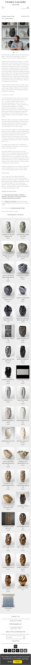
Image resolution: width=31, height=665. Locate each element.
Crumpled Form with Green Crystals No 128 (8, 235)
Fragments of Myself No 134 (22, 401)
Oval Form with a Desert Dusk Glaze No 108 (8, 507)
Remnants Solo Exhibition (12, 195)
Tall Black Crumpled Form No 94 (8, 380)
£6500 (23, 383)
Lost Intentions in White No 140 (23, 380)
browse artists (25, 16)
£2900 (8, 383)
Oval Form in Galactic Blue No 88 (23, 298)
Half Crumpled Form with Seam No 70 (8, 360)
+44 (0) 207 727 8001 (15, 621)
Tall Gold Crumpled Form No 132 (23, 568)
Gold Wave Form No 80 (22, 588)
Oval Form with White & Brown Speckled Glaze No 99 (8, 463)
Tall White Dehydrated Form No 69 (8, 421)
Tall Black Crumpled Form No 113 (23, 360)
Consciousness (8, 608)
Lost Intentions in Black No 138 (8, 339)
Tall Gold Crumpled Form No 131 (8, 588)
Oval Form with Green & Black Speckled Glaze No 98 (8, 277)
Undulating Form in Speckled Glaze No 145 (22, 462)
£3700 (23, 530)
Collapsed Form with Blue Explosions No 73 (8, 298)
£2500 (8, 281)
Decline (10, 661)
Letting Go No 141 (8, 400)
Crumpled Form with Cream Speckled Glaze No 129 (8, 485)
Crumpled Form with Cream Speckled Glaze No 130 (23, 485)
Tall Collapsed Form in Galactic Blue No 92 (8, 319)
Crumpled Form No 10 (23, 506)
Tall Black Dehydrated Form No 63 (23, 339)
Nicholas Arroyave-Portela (18, 208)
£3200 (8, 238)
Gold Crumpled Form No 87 (8, 547)
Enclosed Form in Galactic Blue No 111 (23, 276)
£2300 (8, 301)
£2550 (23, 322)
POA (8, 258)
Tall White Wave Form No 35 (8, 441)
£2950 (23, 279)
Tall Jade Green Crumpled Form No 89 (23, 235)
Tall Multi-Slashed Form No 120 (23, 421)
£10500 (8, 530)
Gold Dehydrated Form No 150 (23, 527)
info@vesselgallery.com (15, 624)
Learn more (25, 658)
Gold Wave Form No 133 (8, 567)
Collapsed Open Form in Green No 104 (8, 256)
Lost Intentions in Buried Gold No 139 (8, 527)
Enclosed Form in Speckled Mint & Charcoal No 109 (23, 256)
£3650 (23, 424)
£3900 (8, 402)
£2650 (23, 258)
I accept (17, 661)
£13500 (8, 342)
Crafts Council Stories (10, 201)
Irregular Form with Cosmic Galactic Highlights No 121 (22, 319)
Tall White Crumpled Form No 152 (23, 442)
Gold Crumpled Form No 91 (23, 547)
